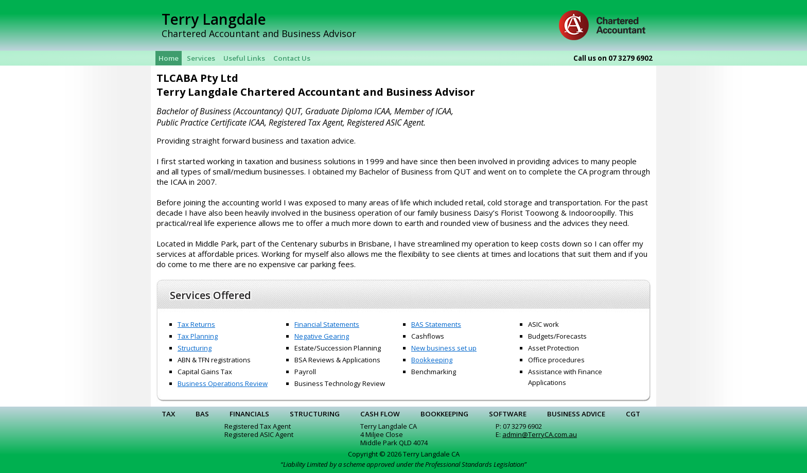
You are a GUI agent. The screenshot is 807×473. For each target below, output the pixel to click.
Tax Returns (196, 324)
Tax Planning (198, 336)
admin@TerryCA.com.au (539, 434)
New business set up (444, 348)
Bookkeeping (431, 359)
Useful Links (244, 58)
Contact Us (291, 58)
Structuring (195, 348)
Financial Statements (326, 324)
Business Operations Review (223, 383)
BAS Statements (436, 324)
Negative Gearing (321, 336)
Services (201, 58)
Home (169, 58)
